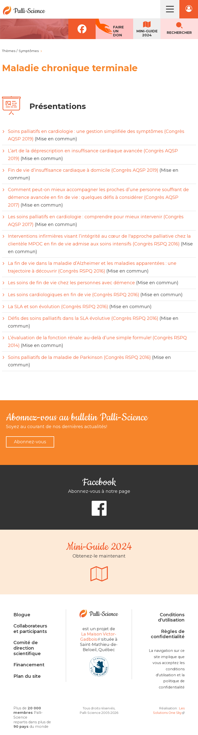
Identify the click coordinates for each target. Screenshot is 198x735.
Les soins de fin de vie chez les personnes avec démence (71, 282)
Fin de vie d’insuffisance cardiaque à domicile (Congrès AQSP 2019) (83, 170)
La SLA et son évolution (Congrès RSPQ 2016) (58, 306)
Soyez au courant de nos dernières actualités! (56, 426)
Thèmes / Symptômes (20, 51)
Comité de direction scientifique (27, 648)
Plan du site (27, 676)
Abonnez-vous (30, 442)
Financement (28, 665)
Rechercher (179, 32)
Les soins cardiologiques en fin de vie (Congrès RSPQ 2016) (73, 294)
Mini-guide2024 (147, 33)
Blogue (21, 615)
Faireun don (118, 31)
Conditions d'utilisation (171, 617)
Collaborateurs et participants (30, 628)
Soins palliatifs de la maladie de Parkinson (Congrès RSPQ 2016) (79, 357)
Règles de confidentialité (168, 634)
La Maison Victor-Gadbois (98, 636)
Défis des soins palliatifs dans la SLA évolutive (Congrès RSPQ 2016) (83, 318)
